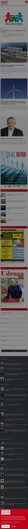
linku (24, 519)
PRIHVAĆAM (6, 526)
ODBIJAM (13, 526)
